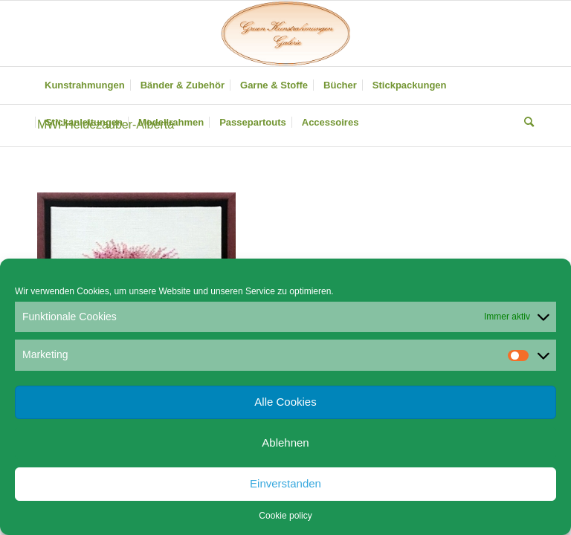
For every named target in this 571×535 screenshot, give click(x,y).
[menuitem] (84, 85)
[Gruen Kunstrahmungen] (285, 33)
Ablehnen (285, 442)
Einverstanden (285, 483)
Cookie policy (285, 515)
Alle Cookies (285, 401)
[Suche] (525, 122)
